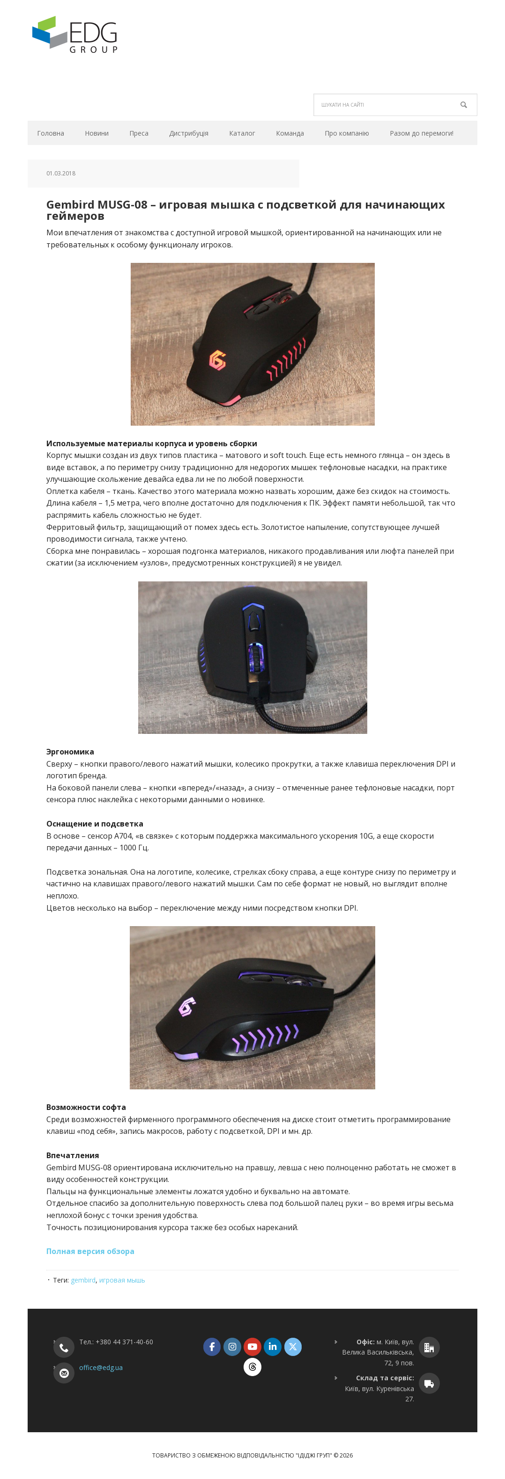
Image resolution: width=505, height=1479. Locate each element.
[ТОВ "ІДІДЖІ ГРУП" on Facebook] (212, 1347)
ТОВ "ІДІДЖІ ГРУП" (91, 34)
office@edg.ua (101, 1367)
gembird (83, 1280)
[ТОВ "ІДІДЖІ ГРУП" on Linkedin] (272, 1347)
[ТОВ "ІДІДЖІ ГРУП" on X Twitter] (293, 1347)
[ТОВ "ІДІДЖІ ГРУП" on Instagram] (232, 1347)
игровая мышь (122, 1280)
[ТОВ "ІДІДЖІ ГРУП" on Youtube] (252, 1347)
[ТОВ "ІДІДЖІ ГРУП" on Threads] (252, 1367)
